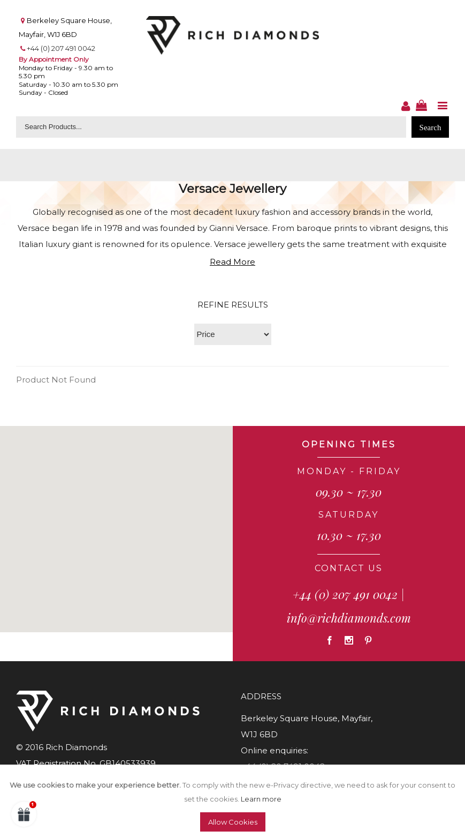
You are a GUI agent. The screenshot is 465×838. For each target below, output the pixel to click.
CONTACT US (349, 568)
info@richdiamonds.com (349, 618)
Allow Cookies (232, 822)
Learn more (261, 799)
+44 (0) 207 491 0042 (61, 48)
